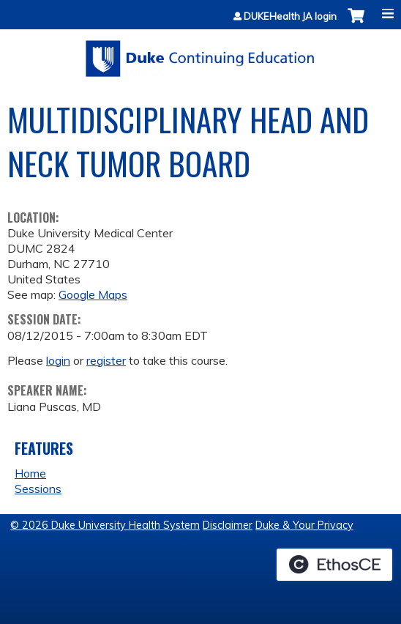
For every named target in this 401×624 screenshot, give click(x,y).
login (58, 360)
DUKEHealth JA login (290, 16)
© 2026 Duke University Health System (105, 525)
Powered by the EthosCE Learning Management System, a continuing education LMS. (334, 564)
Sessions (38, 488)
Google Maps (93, 294)
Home (30, 473)
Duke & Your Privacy (304, 525)
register (106, 360)
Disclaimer (227, 525)
